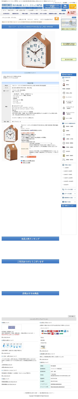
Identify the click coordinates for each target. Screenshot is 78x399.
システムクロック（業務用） (70, 107)
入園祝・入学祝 (69, 138)
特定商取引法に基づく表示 (31, 393)
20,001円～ (66, 184)
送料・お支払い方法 (20, 10)
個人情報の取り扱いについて (46, 393)
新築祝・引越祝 (69, 126)
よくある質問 (30, 10)
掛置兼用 (68, 88)
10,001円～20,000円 (68, 181)
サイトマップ (58, 2)
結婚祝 (67, 130)
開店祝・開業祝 (69, 143)
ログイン (36, 19)
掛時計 (67, 80)
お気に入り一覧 (22, 19)
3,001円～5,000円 (68, 171)
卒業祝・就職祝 (69, 147)
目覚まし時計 (69, 93)
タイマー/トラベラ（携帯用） (70, 113)
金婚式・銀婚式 (69, 155)
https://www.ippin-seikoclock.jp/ (57, 386)
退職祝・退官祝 (69, 159)
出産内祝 (68, 134)
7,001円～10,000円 (68, 177)
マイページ (30, 19)
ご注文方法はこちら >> (7, 364)
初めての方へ (11, 10)
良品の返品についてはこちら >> (9, 384)
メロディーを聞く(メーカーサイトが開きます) (23, 117)
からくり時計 (69, 118)
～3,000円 (66, 167)
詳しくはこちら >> (6, 337)
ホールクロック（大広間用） (69, 102)
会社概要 (65, 2)
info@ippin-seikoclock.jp (56, 384)
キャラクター (69, 97)
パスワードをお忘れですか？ (46, 19)
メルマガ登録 (72, 2)
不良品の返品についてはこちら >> (9, 381)
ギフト (37, 10)
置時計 (67, 84)
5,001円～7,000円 (68, 174)
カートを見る (44, 10)
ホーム (4, 10)
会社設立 (68, 151)
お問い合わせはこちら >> (7, 367)
